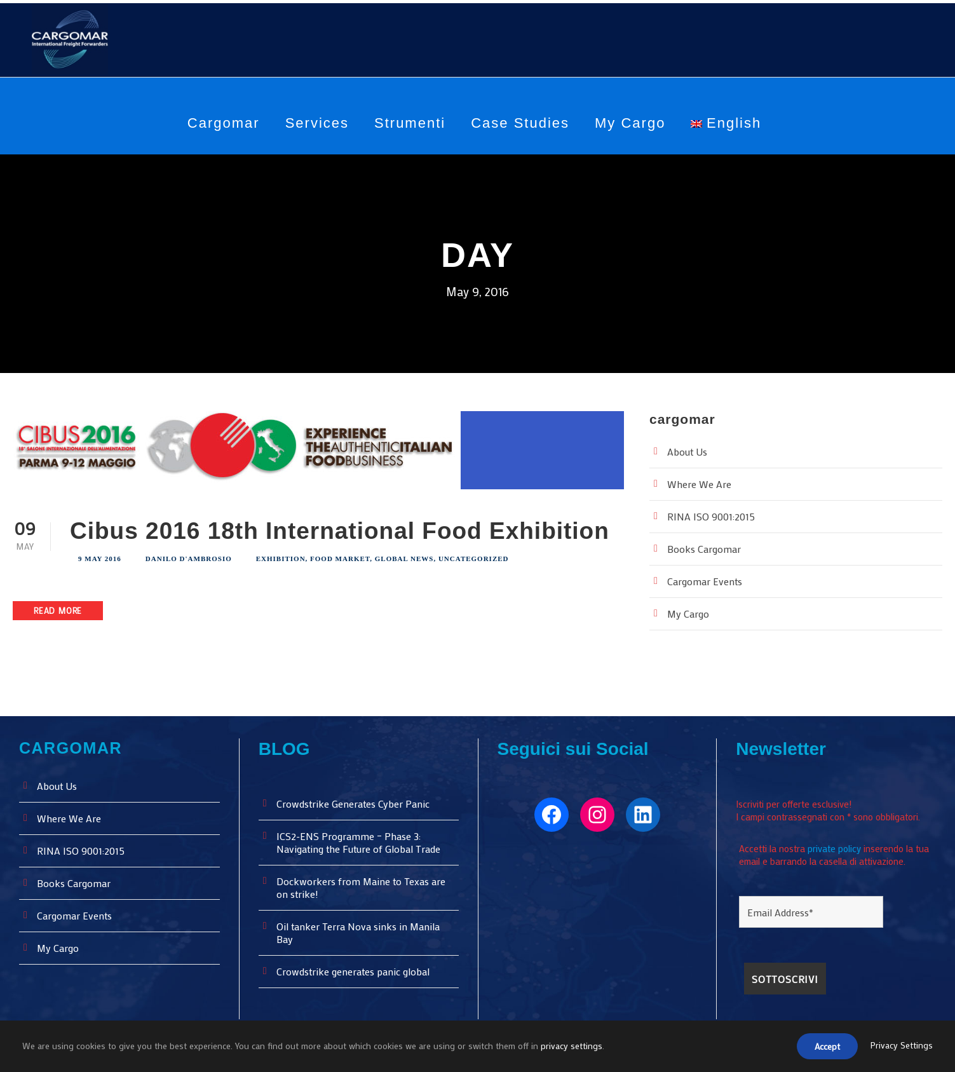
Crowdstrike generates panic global (355, 969)
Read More (61, 608)
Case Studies (520, 123)
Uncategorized (473, 556)
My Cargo (630, 123)
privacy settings (573, 1046)
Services (317, 123)
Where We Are (700, 482)
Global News (404, 556)
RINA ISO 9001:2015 (714, 514)
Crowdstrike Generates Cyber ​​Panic (357, 801)
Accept (824, 1047)
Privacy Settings (901, 1046)
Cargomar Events (707, 579)
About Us (688, 449)
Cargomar (223, 123)
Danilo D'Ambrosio (189, 556)
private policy (837, 841)
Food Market (340, 556)
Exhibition (281, 556)
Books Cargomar (705, 546)
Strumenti (409, 123)
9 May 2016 (99, 556)
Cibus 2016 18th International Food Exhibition (339, 529)
